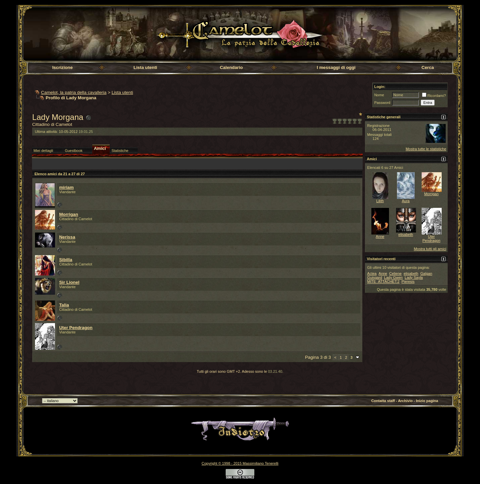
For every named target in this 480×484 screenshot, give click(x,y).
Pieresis (407, 281)
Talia (64, 304)
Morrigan (68, 214)
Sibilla (65, 259)
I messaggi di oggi (336, 67)
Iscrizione (62, 67)
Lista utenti (145, 67)
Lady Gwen (393, 277)
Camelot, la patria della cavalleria (73, 92)
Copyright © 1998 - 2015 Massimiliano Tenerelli (240, 463)
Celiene (395, 273)
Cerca (428, 67)
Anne (380, 237)
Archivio (405, 401)
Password (382, 103)
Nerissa (67, 237)
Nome (379, 95)
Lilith (380, 201)
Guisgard (374, 277)
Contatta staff (383, 401)
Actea (372, 273)
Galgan (426, 273)
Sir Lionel (69, 282)
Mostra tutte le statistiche (426, 149)
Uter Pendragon (75, 327)
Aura (405, 201)
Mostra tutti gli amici (430, 249)
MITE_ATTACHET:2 (383, 281)
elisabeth (405, 235)
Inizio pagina (427, 401)
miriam (66, 187)
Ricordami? (434, 96)
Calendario (231, 67)
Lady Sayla (414, 277)
